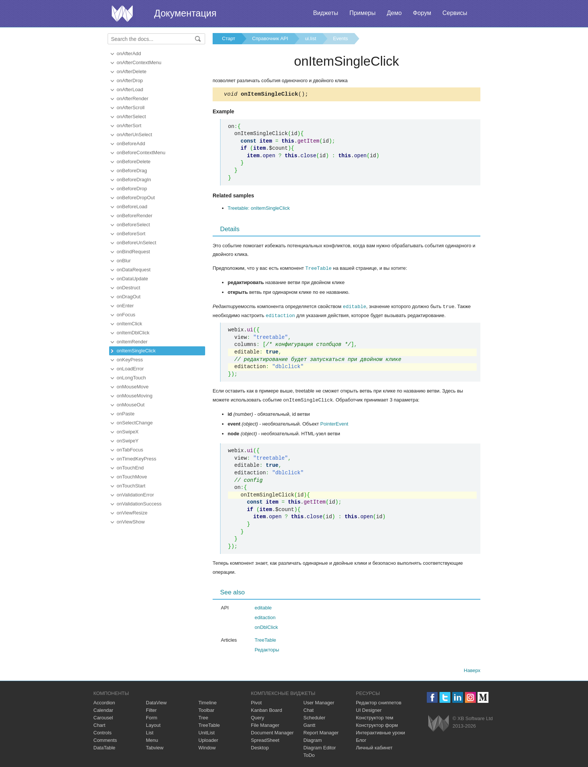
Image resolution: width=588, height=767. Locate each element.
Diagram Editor (319, 747)
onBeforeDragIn (134, 179)
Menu (152, 740)
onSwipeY (128, 441)
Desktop (260, 747)
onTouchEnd (130, 468)
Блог (361, 740)
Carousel (103, 717)
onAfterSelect (131, 116)
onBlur (124, 260)
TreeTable (318, 269)
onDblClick (266, 627)
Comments (105, 740)
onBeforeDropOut (136, 197)
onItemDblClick (133, 332)
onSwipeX (128, 432)
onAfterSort (129, 125)
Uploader (208, 740)
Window (207, 747)
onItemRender (132, 341)
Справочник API (270, 38)
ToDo (309, 755)
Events (340, 38)
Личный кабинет (374, 747)
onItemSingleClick (136, 350)
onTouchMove (132, 477)
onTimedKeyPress (136, 459)
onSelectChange (135, 423)
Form (151, 717)
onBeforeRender (134, 215)
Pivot (256, 702)
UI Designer (369, 710)
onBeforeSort (131, 233)
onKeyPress (130, 359)
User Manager (318, 702)
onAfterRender (132, 98)
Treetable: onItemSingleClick (259, 209)
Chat (308, 710)
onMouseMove (132, 387)
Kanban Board (266, 710)
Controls (102, 732)
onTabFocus (130, 450)
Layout (153, 725)
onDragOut (129, 296)
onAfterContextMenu (139, 62)
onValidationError (135, 495)
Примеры (363, 13)
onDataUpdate (132, 278)
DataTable (104, 747)
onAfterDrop (130, 80)
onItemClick (129, 323)
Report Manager (321, 732)
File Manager (265, 725)
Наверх (472, 670)
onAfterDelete (132, 71)
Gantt (309, 725)
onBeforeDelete (133, 161)
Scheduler (314, 717)
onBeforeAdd (131, 143)
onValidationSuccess (139, 504)
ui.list (310, 38)
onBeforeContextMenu (141, 152)
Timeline (207, 702)
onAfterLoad (130, 89)
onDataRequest (133, 269)
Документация (185, 13)
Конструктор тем (374, 717)
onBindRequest (133, 251)
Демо (394, 13)
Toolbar (206, 710)
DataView (156, 702)
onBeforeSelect (133, 224)
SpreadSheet (265, 740)
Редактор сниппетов (378, 702)
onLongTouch (131, 377)
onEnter (125, 305)
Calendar (103, 710)
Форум (422, 13)
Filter (151, 710)
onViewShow (131, 522)
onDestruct (128, 287)
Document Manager (272, 732)
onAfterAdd (129, 53)
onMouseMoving (134, 396)
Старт (228, 38)
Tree (203, 717)
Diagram (312, 740)
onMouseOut (130, 405)
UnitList (206, 732)
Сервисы (454, 13)
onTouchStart (131, 486)
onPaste (126, 414)
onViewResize (132, 513)
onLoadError (130, 368)
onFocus (126, 314)
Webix (438, 722)
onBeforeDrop (132, 188)
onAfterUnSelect (134, 134)
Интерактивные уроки (380, 732)
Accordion (104, 702)
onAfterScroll (130, 107)
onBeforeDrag (132, 170)
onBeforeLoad (132, 206)
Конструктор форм (377, 725)
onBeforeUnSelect (136, 242)
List (149, 732)
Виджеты (325, 13)
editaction (280, 315)
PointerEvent (334, 423)
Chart (99, 725)
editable (354, 307)
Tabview (155, 747)
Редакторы (267, 649)
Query (257, 717)
